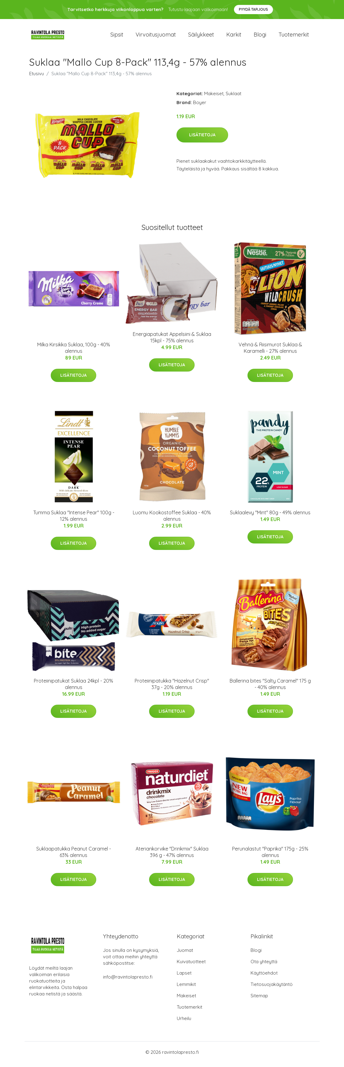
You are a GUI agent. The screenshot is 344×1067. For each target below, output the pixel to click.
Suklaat (233, 98)
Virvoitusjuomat (156, 36)
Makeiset (213, 98)
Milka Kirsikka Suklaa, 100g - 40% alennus (73, 352)
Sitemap (259, 1000)
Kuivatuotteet (191, 966)
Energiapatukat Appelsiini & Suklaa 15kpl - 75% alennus (172, 341)
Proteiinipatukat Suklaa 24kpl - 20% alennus (73, 688)
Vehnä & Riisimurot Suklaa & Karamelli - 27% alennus (270, 352)
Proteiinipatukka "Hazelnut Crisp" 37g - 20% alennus (172, 688)
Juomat (185, 954)
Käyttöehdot (264, 977)
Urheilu (184, 1023)
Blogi (260, 36)
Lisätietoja (202, 139)
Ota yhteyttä (264, 966)
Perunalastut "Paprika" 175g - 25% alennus (270, 856)
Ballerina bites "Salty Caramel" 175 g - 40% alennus (270, 688)
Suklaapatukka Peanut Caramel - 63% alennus (73, 856)
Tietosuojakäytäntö (272, 988)
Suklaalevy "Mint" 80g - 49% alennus (270, 517)
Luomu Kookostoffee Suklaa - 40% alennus (172, 520)
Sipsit (116, 36)
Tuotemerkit (294, 36)
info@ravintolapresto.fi (127, 981)
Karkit (233, 36)
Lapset (184, 977)
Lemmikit (186, 988)
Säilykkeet (201, 36)
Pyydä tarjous (253, 9)
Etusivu (36, 78)
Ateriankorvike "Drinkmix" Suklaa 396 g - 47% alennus (172, 856)
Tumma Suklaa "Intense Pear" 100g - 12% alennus (73, 520)
